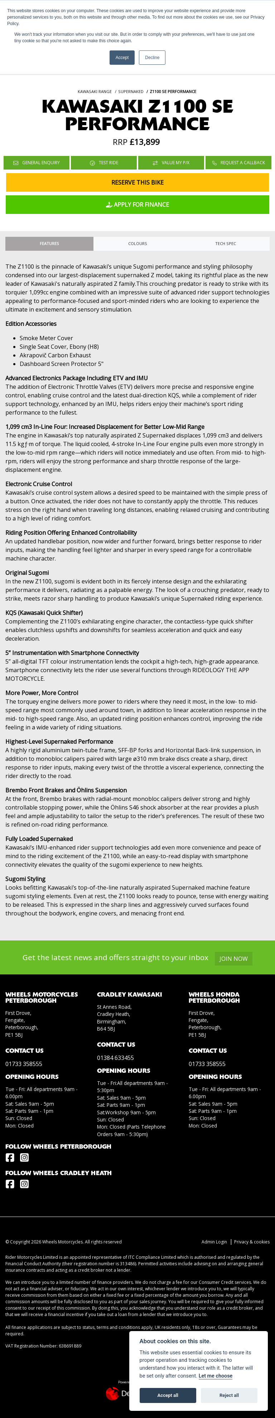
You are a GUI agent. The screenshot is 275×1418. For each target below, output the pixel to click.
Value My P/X (171, 163)
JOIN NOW (235, 959)
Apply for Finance (137, 205)
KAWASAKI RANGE (95, 91)
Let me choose (216, 1376)
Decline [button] (152, 57)
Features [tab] (49, 243)
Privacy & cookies (252, 1242)
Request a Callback (238, 163)
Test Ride (104, 163)
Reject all (229, 1395)
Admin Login (214, 1242)
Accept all (168, 1395)
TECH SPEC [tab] (225, 243)
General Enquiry (36, 163)
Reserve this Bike (137, 182)
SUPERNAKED (131, 91)
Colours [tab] (137, 243)
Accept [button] (122, 57)
